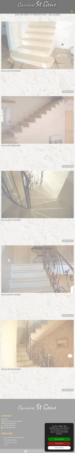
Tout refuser (59, 443)
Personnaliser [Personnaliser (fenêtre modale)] (59, 448)
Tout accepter (59, 439)
